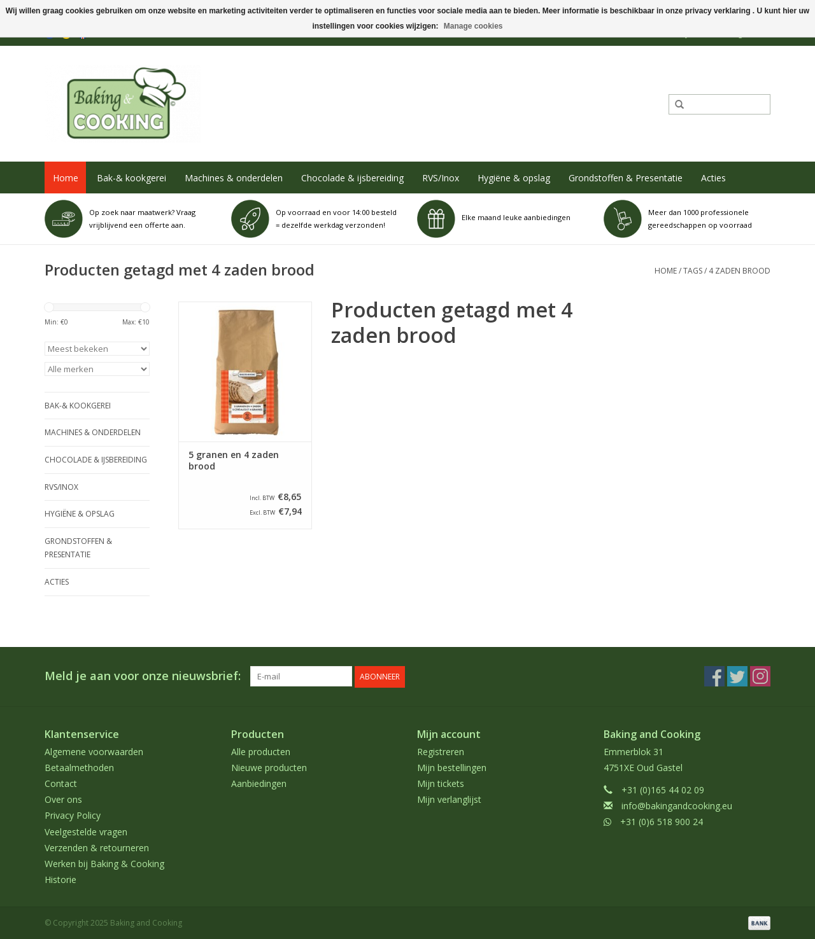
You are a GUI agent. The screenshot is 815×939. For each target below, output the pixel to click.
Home (65, 178)
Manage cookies (473, 26)
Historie (60, 879)
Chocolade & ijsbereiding (352, 178)
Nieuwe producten (269, 767)
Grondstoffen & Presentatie (626, 178)
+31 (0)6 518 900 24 (661, 821)
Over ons (63, 799)
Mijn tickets (440, 783)
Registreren (440, 750)
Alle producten (260, 750)
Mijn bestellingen (451, 767)
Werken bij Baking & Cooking (104, 863)
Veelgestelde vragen (86, 830)
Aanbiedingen (259, 783)
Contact (61, 783)
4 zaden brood (739, 270)
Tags (692, 270)
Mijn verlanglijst (449, 799)
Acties (713, 178)
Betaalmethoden (79, 767)
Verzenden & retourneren (97, 847)
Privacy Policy (73, 815)
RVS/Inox (440, 178)
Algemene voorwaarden (94, 750)
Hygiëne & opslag (514, 178)
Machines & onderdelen (234, 178)
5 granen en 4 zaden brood (233, 460)
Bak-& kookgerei (131, 178)
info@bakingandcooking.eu (676, 805)
